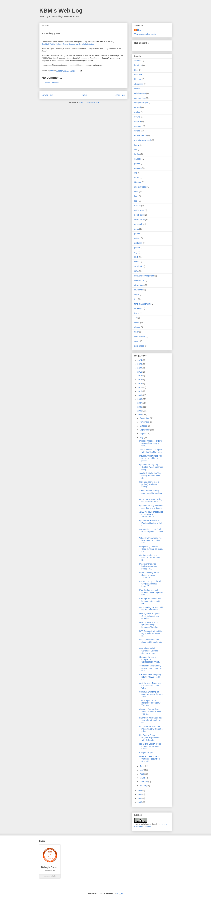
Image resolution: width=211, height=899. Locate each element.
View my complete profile (145, 34)
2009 (139, 395)
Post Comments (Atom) (89, 102)
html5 (136, 177)
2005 (139, 411)
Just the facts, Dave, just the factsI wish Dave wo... (150, 685)
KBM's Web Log (60, 10)
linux (136, 196)
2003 (139, 790)
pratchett (138, 243)
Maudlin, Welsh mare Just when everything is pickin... (150, 458)
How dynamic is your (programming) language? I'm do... (148, 624)
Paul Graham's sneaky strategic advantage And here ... (151, 592)
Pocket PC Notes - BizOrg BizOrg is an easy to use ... (150, 443)
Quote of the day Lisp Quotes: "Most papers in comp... (151, 467)
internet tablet (140, 187)
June (142, 766)
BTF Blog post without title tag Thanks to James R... (150, 633)
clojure (137, 89)
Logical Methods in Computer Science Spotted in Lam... (148, 650)
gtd (135, 173)
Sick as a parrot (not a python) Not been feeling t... (149, 484)
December (145, 418)
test (136, 299)
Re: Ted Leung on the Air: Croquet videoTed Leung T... (150, 583)
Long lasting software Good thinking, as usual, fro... (151, 549)
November (145, 422)
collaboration (140, 93)
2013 (139, 379)
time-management (142, 304)
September (145, 430)
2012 (139, 383)
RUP (136, 257)
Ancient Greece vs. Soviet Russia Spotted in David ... (151, 531)
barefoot (138, 65)
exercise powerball (142, 140)
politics (137, 238)
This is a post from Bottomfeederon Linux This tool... (150, 703)
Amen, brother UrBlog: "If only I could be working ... (150, 493)
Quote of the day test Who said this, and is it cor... (150, 506)
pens (136, 229)
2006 (139, 407)
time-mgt (138, 308)
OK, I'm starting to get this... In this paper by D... (149, 557)
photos (137, 234)
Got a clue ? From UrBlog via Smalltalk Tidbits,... (150, 500)
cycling (137, 112)
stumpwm (138, 290)
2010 (139, 391)
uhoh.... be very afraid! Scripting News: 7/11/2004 (149, 575)
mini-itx (137, 205)
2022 (139, 368)
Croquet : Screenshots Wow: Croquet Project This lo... (150, 711)
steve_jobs (139, 285)
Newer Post (47, 95)
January (144, 786)
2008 (139, 399)
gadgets (138, 159)
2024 (139, 360)
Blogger (119, 893)
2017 (139, 376)
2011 (139, 387)
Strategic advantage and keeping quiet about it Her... (150, 601)
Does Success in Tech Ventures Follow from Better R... (149, 758)
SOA (136, 271)
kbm (139, 30)
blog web (138, 75)
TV (135, 318)
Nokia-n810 (139, 219)
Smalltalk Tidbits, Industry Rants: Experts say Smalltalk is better (68, 44)
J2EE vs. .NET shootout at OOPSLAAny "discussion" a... (151, 514)
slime (136, 262)
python (137, 248)
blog (136, 70)
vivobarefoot (139, 336)
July (142, 437)
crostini (137, 107)
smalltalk (138, 266)
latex (136, 191)
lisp (135, 201)
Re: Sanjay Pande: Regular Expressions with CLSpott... (149, 737)
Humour (138, 182)
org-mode (138, 224)
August (143, 433)
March (143, 778)
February (144, 782)
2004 (139, 414)
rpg (135, 252)
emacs (137, 131)
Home (84, 95)
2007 (139, 403)
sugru (136, 294)
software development (144, 276)
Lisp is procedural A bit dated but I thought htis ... (150, 642)
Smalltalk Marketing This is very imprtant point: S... (150, 475)
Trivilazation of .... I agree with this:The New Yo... (150, 450)
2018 (139, 372)
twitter (137, 322)
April (142, 774)
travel (136, 313)
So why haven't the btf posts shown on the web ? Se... (151, 694)
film (136, 149)
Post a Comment (52, 83)
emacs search (140, 135)
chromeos (138, 84)
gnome (137, 163)
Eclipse (137, 121)
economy (138, 126)
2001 (139, 798)
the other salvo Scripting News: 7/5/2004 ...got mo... (150, 676)
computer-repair (141, 103)
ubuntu (137, 327)
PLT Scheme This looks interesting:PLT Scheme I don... (150, 728)
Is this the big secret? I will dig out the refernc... (150, 608)
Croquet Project (146, 752)
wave (136, 341)
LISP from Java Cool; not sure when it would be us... (150, 720)
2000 (139, 802)
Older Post (120, 95)
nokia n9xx (139, 215)
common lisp (140, 98)
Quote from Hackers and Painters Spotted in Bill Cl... (150, 523)
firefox (137, 154)
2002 (139, 794)
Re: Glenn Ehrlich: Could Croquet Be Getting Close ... (150, 746)
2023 (139, 364)
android (137, 60)
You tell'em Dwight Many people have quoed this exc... (150, 668)
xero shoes (139, 346)
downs (137, 117)
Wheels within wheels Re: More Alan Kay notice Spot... (150, 540)
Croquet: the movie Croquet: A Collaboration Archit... (149, 659)
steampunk (139, 280)
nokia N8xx (139, 210)
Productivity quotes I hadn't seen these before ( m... (148, 566)
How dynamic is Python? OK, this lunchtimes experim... (150, 616)
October (144, 426)
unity (136, 332)
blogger (137, 79)
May (142, 770)
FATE (136, 145)
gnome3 (138, 168)
